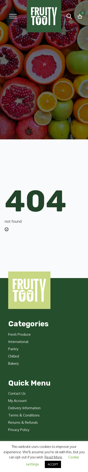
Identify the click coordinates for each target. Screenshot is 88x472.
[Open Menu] (13, 16)
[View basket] (80, 16)
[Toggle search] (69, 16)
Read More (53, 457)
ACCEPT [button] (53, 464)
